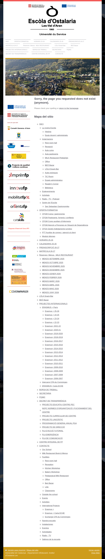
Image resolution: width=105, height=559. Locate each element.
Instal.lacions (47, 139)
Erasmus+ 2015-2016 (54, 345)
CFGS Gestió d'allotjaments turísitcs (57, 229)
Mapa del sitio (32, 550)
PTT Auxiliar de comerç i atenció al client (59, 233)
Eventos (45, 528)
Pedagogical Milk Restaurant (57, 476)
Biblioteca (49, 188)
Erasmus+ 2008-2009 (54, 371)
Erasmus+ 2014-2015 (54, 349)
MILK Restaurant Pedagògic (56, 158)
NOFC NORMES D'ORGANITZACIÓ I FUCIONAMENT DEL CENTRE (67, 410)
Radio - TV (46, 536)
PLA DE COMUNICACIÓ (52, 438)
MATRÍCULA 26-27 (47, 251)
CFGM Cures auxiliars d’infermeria (56, 221)
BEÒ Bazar (49, 165)
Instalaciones (47, 524)
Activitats (46, 195)
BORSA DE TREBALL (48, 390)
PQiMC (42, 397)
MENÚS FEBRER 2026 (52, 277)
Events (45, 498)
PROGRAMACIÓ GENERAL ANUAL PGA (59, 423)
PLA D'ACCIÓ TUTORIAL (52, 431)
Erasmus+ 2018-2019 (54, 337)
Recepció (49, 147)
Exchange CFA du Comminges (57, 517)
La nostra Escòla (49, 128)
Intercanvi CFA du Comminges (54, 382)
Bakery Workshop (52, 472)
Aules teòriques (51, 173)
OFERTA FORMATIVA (48, 210)
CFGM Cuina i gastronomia (53, 214)
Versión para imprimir (15, 550)
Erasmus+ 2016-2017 (54, 341)
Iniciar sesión (94, 550)
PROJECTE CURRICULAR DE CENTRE (59, 416)
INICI (41, 124)
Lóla (46, 487)
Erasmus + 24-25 (52, 315)
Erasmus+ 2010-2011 (54, 363)
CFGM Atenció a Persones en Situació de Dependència (65, 225)
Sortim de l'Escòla (49, 203)
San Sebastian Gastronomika (57, 206)
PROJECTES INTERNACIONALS (53, 304)
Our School (46, 450)
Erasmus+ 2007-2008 (54, 375)
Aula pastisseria (51, 154)
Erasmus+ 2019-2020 (54, 334)
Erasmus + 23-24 (52, 319)
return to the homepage (68, 108)
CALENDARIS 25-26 (47, 244)
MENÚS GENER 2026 (51, 274)
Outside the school (50, 494)
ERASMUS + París (50, 307)
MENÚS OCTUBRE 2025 (52, 263)
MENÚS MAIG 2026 (50, 289)
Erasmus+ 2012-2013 (54, 356)
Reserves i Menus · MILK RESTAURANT (56, 255)
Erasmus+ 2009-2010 (54, 367)
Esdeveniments (48, 191)
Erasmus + (49, 509)
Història (48, 132)
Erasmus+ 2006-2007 (54, 378)
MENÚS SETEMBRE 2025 (53, 259)
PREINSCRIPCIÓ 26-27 (49, 248)
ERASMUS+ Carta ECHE (52, 386)
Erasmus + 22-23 (52, 322)
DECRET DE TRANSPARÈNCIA (52, 401)
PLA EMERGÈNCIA (50, 435)
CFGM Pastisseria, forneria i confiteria (58, 218)
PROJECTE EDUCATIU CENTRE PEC (58, 405)
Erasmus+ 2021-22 (53, 326)
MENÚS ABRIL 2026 (50, 285)
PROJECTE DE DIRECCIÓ (53, 427)
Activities (46, 502)
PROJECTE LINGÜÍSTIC (52, 420)
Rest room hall (51, 143)
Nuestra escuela (49, 521)
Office (47, 162)
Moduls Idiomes (48, 236)
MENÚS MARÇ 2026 (51, 281)
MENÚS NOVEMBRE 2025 (53, 266)
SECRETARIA (45, 393)
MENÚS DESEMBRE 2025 (53, 270)
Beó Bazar (49, 483)
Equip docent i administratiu (56, 135)
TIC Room (49, 177)
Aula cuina (49, 150)
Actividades (47, 532)
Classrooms (50, 491)
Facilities (45, 457)
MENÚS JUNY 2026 (50, 292)
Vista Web (95, 553)
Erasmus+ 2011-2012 (54, 360)
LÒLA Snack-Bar (52, 169)
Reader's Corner (52, 184)
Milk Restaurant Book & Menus (55, 453)
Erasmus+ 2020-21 (53, 330)
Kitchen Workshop (52, 468)
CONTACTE (44, 446)
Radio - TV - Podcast (50, 199)
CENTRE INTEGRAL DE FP (51, 442)
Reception (49, 465)
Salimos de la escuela (51, 539)
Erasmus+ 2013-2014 (54, 352)
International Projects (51, 506)
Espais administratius (54, 180)
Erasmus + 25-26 (52, 311)
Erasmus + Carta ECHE (55, 513)
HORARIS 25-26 (46, 240)
